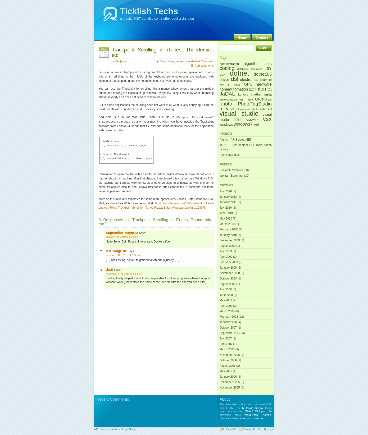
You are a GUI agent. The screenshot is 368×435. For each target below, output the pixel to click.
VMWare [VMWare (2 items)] (252, 120)
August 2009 (228, 245)
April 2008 (226, 305)
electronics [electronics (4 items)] (249, 79)
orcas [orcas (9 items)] (261, 98)
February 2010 (229, 229)
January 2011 (228, 202)
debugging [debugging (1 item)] (257, 69)
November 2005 (230, 387)
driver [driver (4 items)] (224, 79)
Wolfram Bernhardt (231, 175)
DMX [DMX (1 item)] (222, 74)
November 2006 (230, 355)
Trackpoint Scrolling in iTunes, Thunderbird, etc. (163, 52)
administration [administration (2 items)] (229, 64)
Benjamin (121, 61)
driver (171, 61)
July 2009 (226, 251)
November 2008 (230, 273)
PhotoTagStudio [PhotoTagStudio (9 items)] (255, 103)
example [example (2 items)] (266, 80)
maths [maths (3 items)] (256, 94)
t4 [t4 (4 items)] (252, 109)
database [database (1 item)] (242, 69)
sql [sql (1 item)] (237, 109)
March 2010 (227, 224)
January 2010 (228, 235)
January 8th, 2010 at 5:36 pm (122, 236)
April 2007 (226, 344)
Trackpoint (207, 61)
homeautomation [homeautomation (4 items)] (234, 89)
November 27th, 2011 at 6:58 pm (124, 273)
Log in (271, 429)
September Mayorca (122, 233)
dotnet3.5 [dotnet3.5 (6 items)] (263, 74)
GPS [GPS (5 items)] (248, 84)
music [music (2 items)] (250, 99)
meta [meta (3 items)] (268, 94)
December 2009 (230, 240)
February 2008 (229, 316)
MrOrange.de (116, 251)
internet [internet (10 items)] (263, 89)
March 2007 (227, 349)
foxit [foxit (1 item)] (222, 84)
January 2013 (228, 196)
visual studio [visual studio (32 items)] (239, 113)
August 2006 (228, 365)
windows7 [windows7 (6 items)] (243, 124)
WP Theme (100, 429)
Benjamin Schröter (231, 170)
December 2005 (230, 382)
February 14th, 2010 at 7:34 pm (123, 255)
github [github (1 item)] (237, 84)
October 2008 (228, 278)
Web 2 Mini (252, 411)
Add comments (204, 65)
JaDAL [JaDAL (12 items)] (227, 94)
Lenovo (180, 61)
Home (242, 37)
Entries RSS (229, 429)
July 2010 (226, 207)
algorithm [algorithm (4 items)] (251, 63)
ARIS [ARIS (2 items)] (268, 64)
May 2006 (226, 371)
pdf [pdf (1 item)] (270, 99)
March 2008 (227, 311)
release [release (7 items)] (227, 108)
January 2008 (228, 322)
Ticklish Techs (149, 11)
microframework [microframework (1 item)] (229, 99)
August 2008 (228, 284)
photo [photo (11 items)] (226, 104)
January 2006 (228, 376)
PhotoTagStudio (230, 154)
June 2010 (226, 213)
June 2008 (226, 295)
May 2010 (226, 218)
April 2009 (226, 256)
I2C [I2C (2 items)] (251, 89)
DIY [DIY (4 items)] (268, 68)
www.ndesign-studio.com (249, 418)
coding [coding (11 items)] (227, 68)
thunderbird (193, 61)
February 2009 (229, 262)
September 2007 (230, 333)
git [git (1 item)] (228, 84)
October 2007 (228, 327)
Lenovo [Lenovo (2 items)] (243, 94)
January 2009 (228, 267)
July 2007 (226, 338)
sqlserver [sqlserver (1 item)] (245, 109)
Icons (112, 429)
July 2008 (226, 289)
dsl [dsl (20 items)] (234, 79)
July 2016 (226, 191)
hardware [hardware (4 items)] (264, 84)
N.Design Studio (252, 408)
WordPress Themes (257, 414)
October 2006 (228, 360)
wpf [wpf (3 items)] (256, 124)
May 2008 (226, 300)
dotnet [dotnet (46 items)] (239, 73)
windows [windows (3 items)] (226, 124)
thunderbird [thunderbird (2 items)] (264, 109)
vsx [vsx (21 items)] (267, 119)
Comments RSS (252, 429)
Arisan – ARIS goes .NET (236, 139)
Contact (261, 37)
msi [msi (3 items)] (241, 99)
